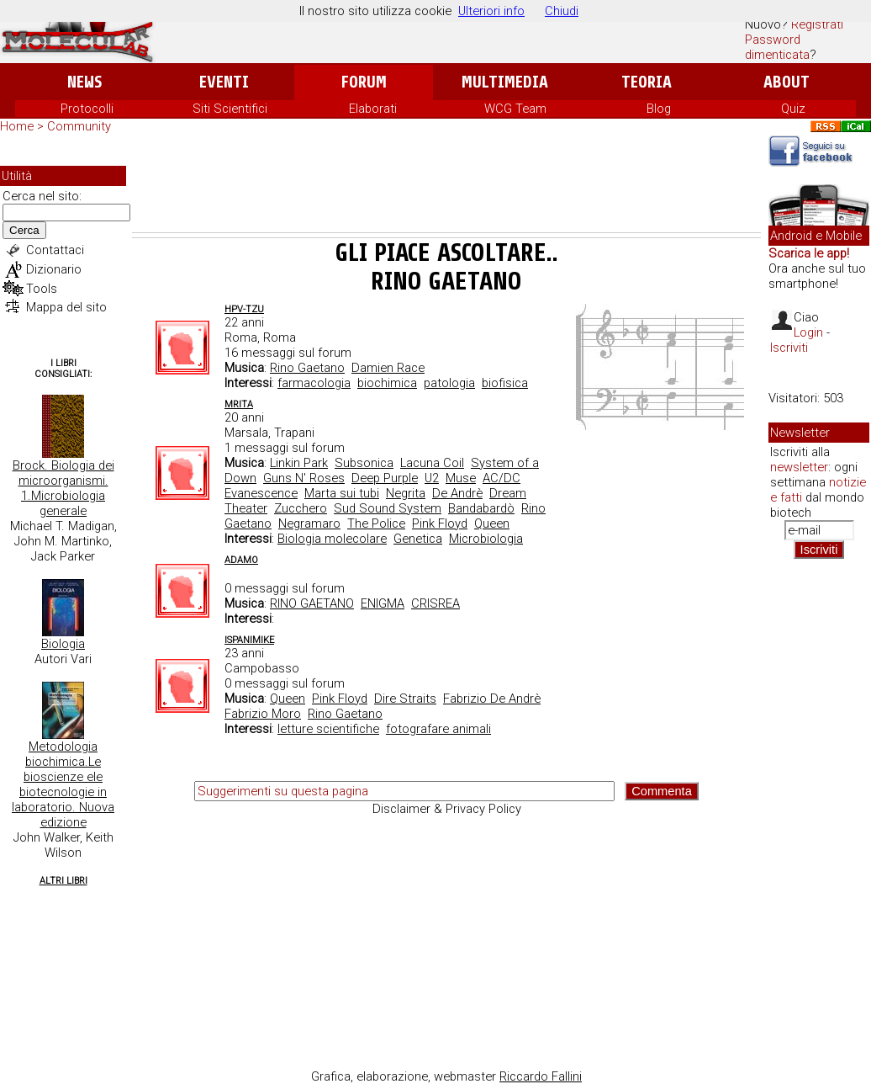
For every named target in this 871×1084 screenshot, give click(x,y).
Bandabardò (481, 508)
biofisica (505, 383)
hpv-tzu (244, 309)
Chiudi (561, 11)
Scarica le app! (808, 253)
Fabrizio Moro (262, 713)
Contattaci (55, 250)
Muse (461, 478)
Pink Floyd (439, 523)
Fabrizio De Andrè (492, 698)
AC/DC (501, 478)
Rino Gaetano (307, 367)
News (84, 82)
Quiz (793, 108)
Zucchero (300, 508)
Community (79, 126)
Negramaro (309, 523)
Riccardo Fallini (540, 1076)
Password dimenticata (777, 47)
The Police (376, 523)
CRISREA (435, 603)
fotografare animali (438, 728)
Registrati (817, 24)
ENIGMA (382, 603)
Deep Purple (384, 478)
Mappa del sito (66, 307)
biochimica (387, 383)
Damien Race (388, 367)
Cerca (24, 230)
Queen (491, 523)
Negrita (405, 493)
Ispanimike (249, 640)
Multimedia (505, 82)
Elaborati (373, 108)
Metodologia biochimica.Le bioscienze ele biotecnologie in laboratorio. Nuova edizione (63, 784)
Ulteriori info (491, 11)
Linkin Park (299, 462)
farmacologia (314, 383)
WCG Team (515, 108)
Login (808, 332)
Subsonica (364, 462)
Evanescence (261, 493)
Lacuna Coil (432, 462)
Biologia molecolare (332, 538)
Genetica (417, 538)
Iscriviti (789, 347)
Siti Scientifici (230, 108)
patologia (449, 383)
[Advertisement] (446, 186)
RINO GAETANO (312, 603)
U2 (432, 478)
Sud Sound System (387, 508)
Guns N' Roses (304, 478)
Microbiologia (486, 538)
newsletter (799, 467)
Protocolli (87, 108)
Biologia (63, 643)
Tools (41, 288)
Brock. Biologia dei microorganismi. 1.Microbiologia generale (63, 488)
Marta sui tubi (341, 493)
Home (17, 126)
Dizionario (54, 269)
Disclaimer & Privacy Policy (446, 808)
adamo (241, 560)
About (786, 82)
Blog (659, 108)
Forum (363, 82)
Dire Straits (405, 698)
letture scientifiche (328, 728)
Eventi (224, 82)
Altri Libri (63, 880)
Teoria (646, 82)
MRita (238, 404)
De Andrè (457, 493)
